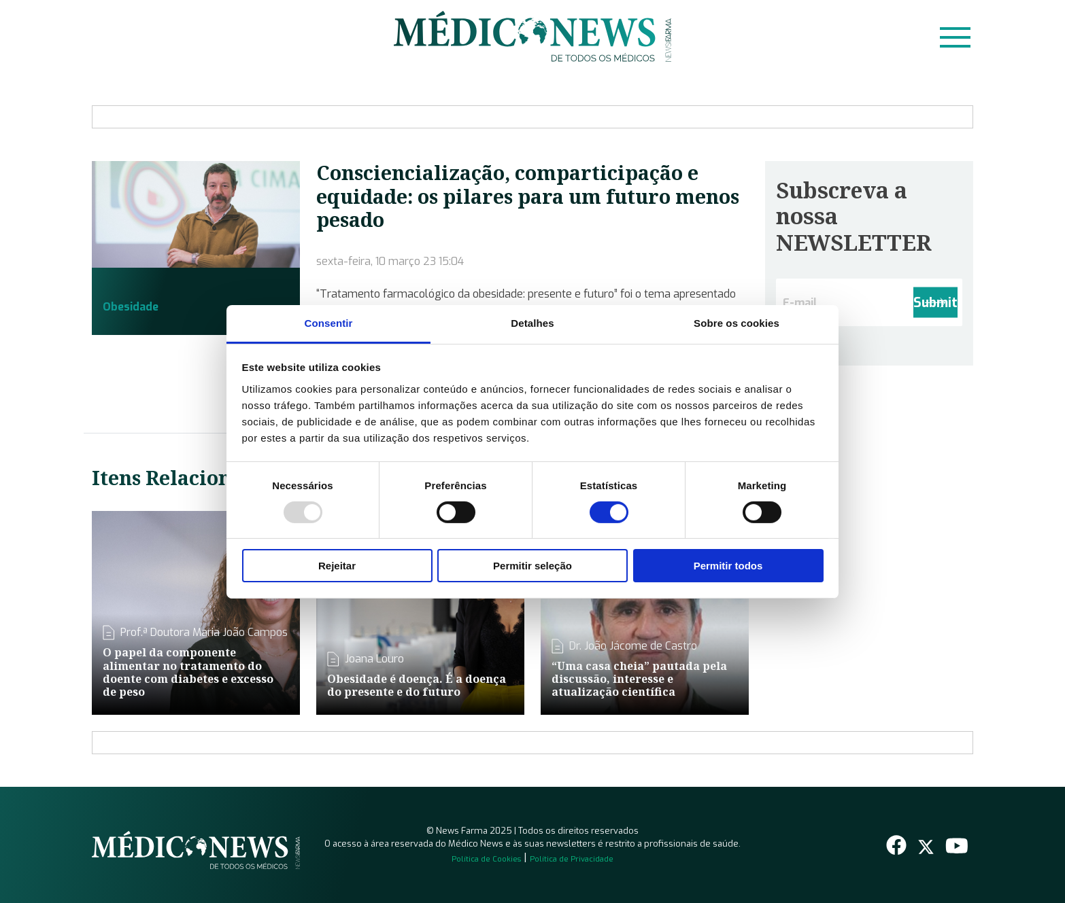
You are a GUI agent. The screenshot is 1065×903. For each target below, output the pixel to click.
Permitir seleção (532, 565)
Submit (935, 302)
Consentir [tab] (329, 322)
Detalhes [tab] (532, 322)
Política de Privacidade (571, 859)
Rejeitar (337, 565)
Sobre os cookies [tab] (736, 322)
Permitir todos (728, 565)
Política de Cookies (486, 859)
